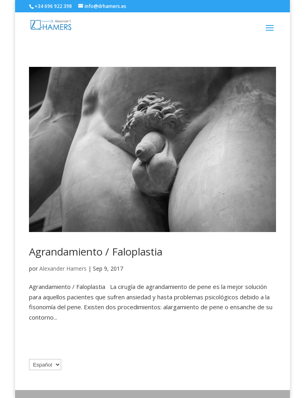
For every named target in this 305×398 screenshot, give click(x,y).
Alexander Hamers (63, 268)
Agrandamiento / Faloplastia (95, 251)
